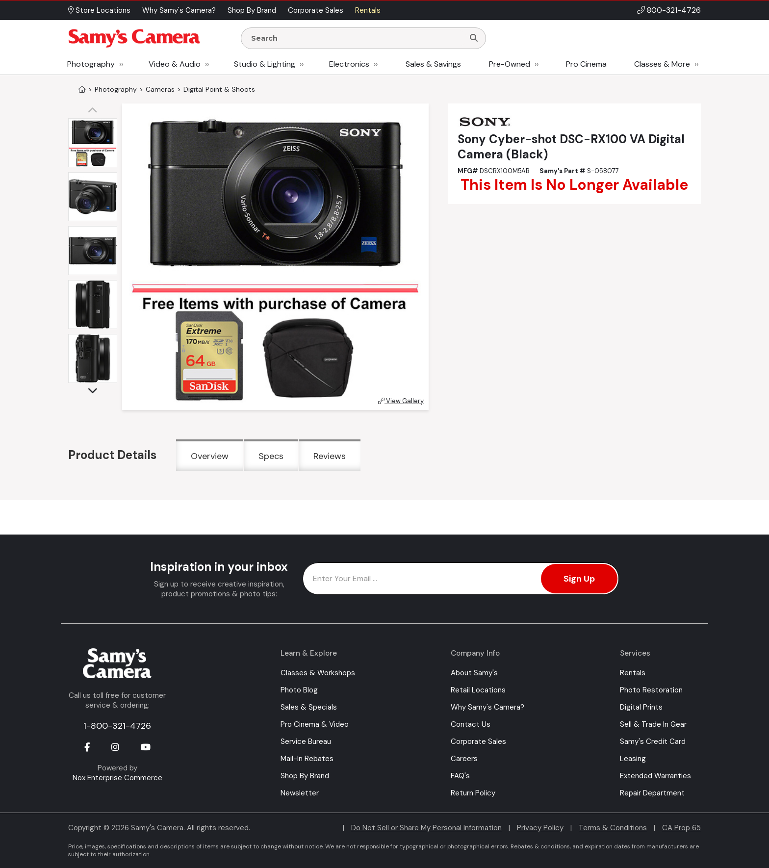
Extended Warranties (655, 776)
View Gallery (401, 401)
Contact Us (470, 724)
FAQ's (460, 776)
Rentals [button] (368, 10)
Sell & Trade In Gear (653, 724)
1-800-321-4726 (117, 726)
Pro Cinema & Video (315, 724)
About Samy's (474, 673)
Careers (464, 759)
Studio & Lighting (264, 64)
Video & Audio (175, 64)
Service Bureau (306, 741)
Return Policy (473, 793)
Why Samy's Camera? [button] (179, 10)
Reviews (329, 456)
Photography (91, 64)
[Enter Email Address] (461, 578)
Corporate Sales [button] (315, 10)
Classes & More (662, 64)
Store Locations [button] (99, 10)
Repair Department (652, 793)
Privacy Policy (540, 828)
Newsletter (300, 793)
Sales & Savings (433, 64)
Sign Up (579, 579)
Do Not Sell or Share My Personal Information (426, 828)
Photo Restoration (651, 690)
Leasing (633, 759)
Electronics (349, 64)
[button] (95, 110)
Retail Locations (478, 690)
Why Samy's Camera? (487, 707)
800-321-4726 (674, 10)
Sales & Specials (309, 707)
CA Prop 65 (681, 828)
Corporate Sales (478, 741)
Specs (270, 456)
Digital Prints (641, 707)
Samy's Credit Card (653, 741)
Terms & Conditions (613, 828)
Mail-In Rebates (307, 759)
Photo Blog (299, 690)
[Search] (474, 38)
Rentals (632, 673)
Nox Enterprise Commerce (117, 778)
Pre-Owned (509, 64)
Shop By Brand (305, 776)
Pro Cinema (586, 64)
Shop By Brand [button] (252, 10)
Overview (210, 456)
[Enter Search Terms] (356, 38)
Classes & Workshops (318, 673)
